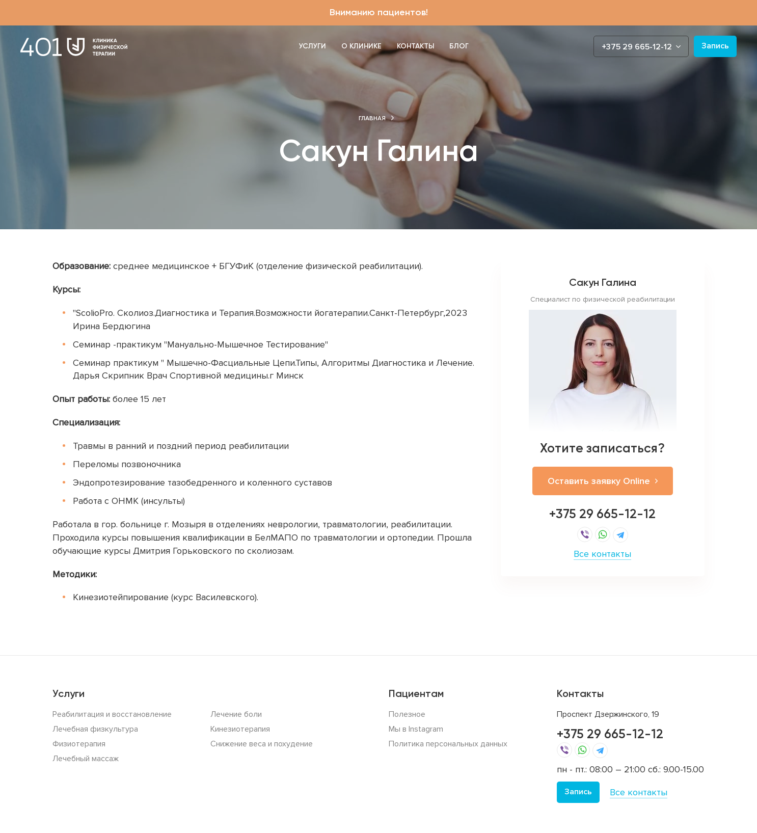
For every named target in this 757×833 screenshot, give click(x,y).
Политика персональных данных (448, 744)
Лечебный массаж (85, 759)
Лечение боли (236, 714)
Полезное (407, 714)
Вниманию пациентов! (379, 12)
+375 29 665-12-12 (602, 514)
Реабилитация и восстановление (112, 714)
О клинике (361, 46)
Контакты (415, 46)
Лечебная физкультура (95, 729)
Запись (715, 46)
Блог (459, 46)
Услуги (312, 46)
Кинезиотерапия (240, 729)
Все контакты (602, 553)
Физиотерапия (78, 744)
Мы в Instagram (416, 729)
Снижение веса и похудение (261, 744)
